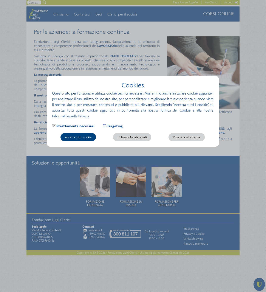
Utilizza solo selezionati (132, 137)
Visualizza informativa (186, 137)
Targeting (115, 126)
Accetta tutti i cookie (78, 137)
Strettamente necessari (75, 126)
